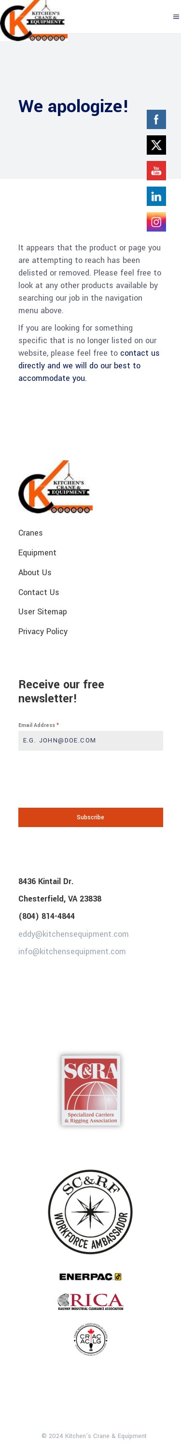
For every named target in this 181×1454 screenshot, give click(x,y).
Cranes (30, 532)
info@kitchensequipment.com (72, 951)
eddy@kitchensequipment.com (73, 933)
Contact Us (38, 591)
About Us (35, 572)
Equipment (37, 552)
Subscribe (90, 817)
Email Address (38, 725)
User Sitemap (42, 611)
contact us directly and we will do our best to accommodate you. (89, 366)
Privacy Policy (43, 631)
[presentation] (90, 779)
